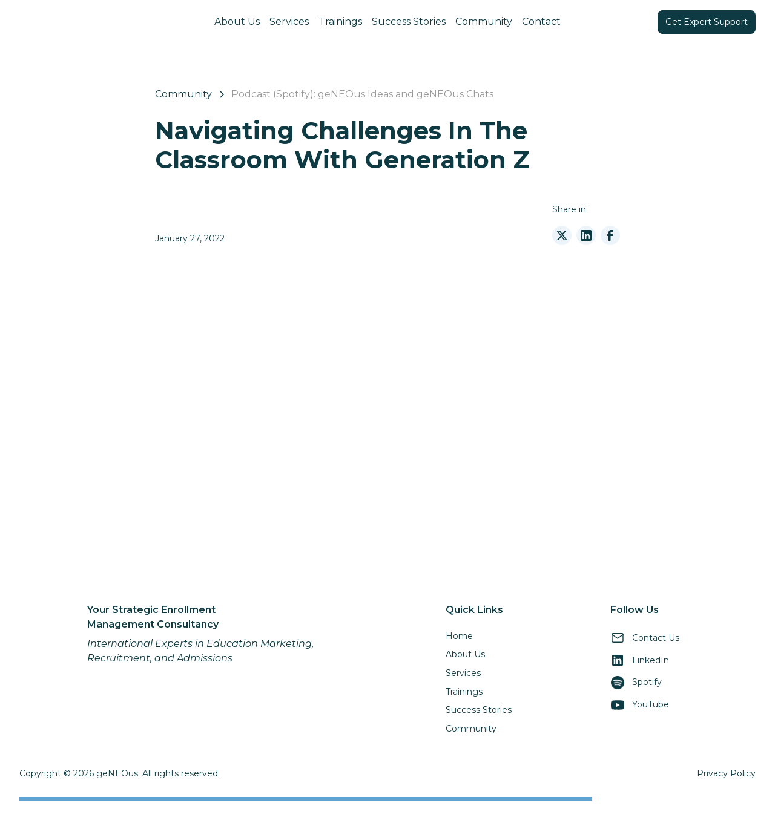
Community (483, 21)
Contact (541, 21)
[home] (96, 22)
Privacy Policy (726, 773)
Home (459, 636)
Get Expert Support (706, 21)
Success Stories (409, 21)
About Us (237, 21)
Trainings (340, 21)
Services (289, 21)
